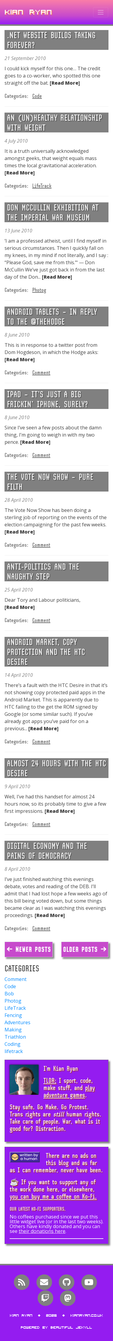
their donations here (42, 1231)
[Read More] (65, 83)
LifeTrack (42, 185)
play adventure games (69, 1091)
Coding (12, 1044)
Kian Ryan (28, 12)
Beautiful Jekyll (71, 1327)
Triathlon (15, 1037)
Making (13, 1029)
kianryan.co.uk (87, 1315)
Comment (41, 372)
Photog (39, 289)
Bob (9, 993)
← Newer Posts (28, 949)
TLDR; (49, 1080)
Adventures (17, 1022)
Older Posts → (85, 949)
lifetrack (14, 1051)
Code (37, 95)
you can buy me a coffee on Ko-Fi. (53, 1196)
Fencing (13, 1015)
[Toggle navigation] (100, 12)
